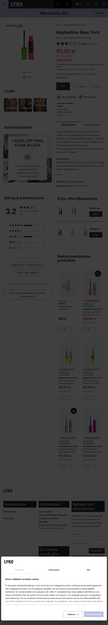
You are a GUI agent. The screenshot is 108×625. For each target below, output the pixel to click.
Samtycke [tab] (19, 570)
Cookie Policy (94, 604)
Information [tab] (54, 570)
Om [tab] (88, 570)
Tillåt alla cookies (94, 614)
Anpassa (73, 614)
